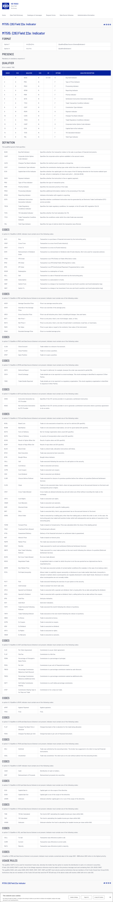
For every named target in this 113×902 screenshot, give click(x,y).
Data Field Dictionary (16, 15)
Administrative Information (86, 15)
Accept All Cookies (99, 898)
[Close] (110, 898)
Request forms (51, 15)
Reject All (86, 898)
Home (4, 15)
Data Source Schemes (66, 15)
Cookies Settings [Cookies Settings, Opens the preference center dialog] (74, 898)
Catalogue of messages (34, 15)
